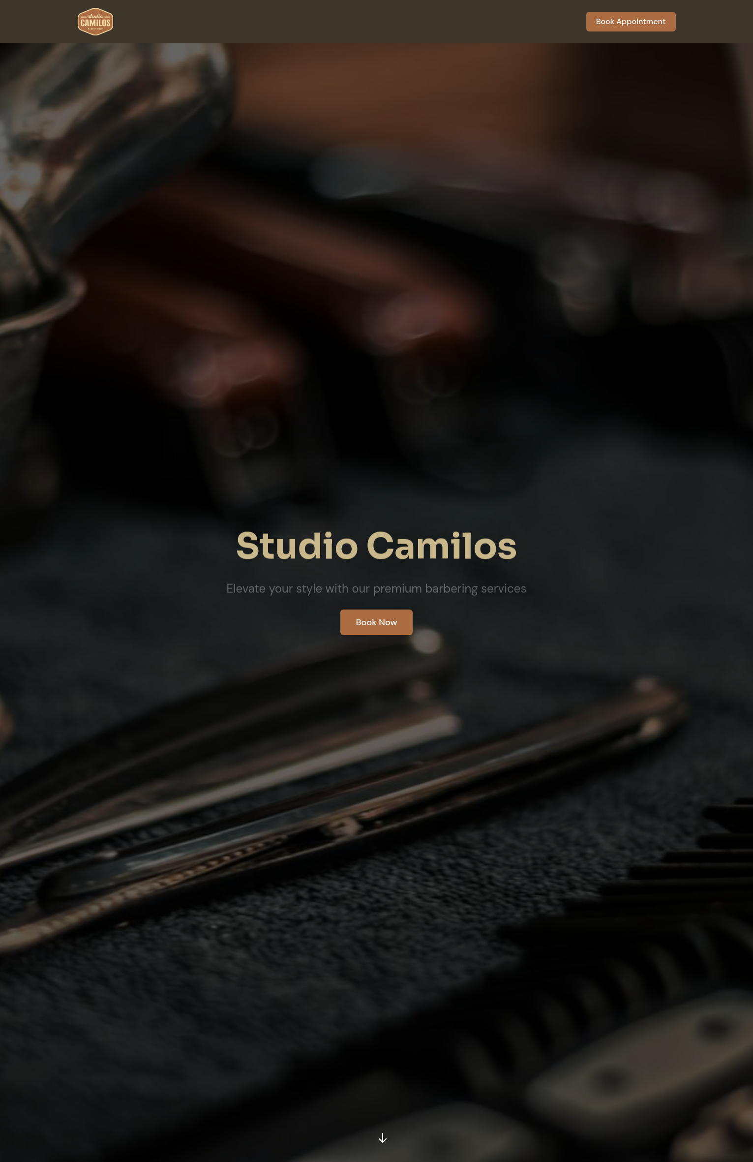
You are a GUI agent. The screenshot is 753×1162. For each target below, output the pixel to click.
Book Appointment (631, 21)
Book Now (376, 622)
